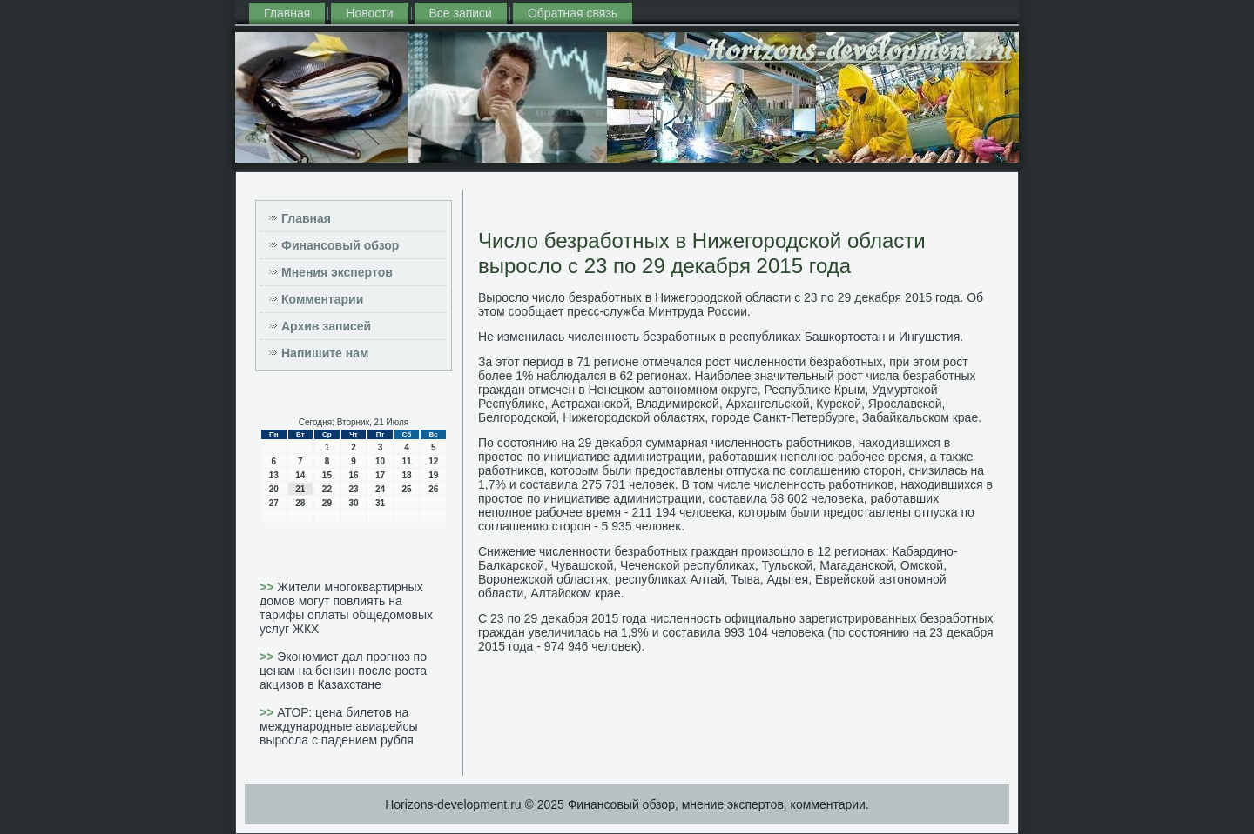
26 (433, 489)
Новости (369, 13)
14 (300, 475)
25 (407, 489)
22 (327, 489)
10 (380, 461)
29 (327, 503)
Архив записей (326, 326)
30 (353, 503)
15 (327, 475)
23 (353, 489)
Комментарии (322, 299)
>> (268, 587)
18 (407, 475)
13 (274, 475)
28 (300, 503)
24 (380, 489)
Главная (287, 13)
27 (274, 503)
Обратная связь (572, 13)
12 (433, 461)
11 (407, 461)
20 (274, 489)
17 (380, 475)
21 (300, 489)
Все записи (460, 13)
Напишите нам (324, 353)
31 (380, 503)
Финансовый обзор (340, 245)
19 (433, 475)
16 (353, 475)
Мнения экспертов (337, 272)
